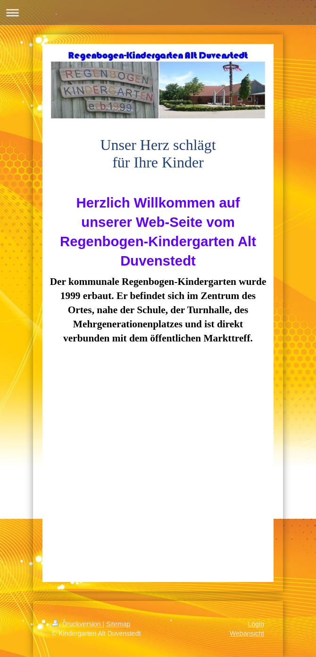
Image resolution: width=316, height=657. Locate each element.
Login (256, 624)
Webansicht (247, 633)
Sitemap (118, 624)
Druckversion (77, 624)
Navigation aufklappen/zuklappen (158, 12)
